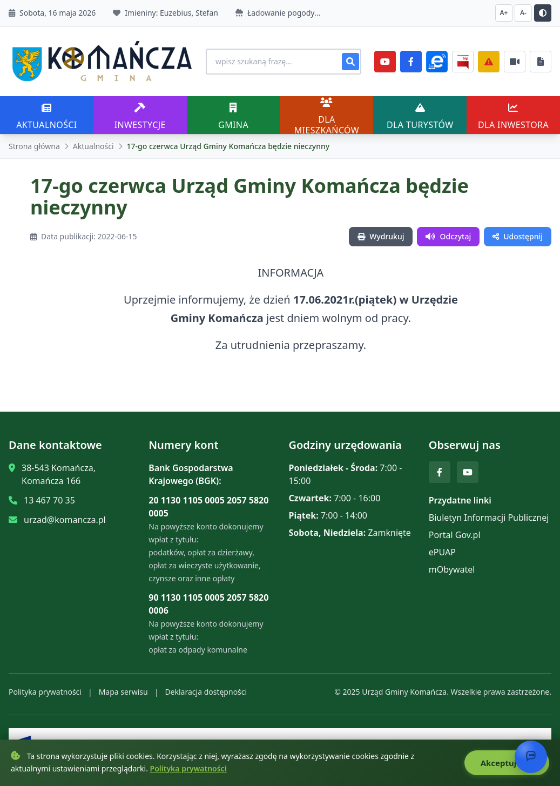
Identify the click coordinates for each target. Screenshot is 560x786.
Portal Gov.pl (455, 535)
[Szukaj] (350, 61)
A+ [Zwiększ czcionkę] (504, 12)
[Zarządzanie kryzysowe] (489, 61)
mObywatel (452, 569)
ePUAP (442, 552)
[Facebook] (411, 61)
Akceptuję (507, 762)
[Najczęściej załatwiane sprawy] (514, 61)
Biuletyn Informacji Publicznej (489, 517)
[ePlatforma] (437, 61)
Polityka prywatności (45, 692)
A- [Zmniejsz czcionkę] (523, 12)
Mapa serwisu (123, 692)
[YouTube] (385, 61)
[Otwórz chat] (531, 757)
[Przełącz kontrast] (542, 13)
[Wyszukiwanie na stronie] (283, 62)
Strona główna (34, 146)
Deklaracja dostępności (206, 692)
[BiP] (463, 61)
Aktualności (93, 146)
